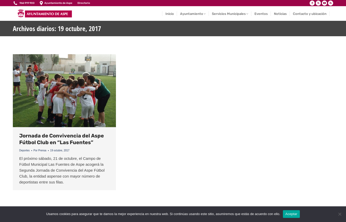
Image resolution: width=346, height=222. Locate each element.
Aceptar (291, 214)
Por (40, 150)
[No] (339, 214)
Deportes (24, 150)
